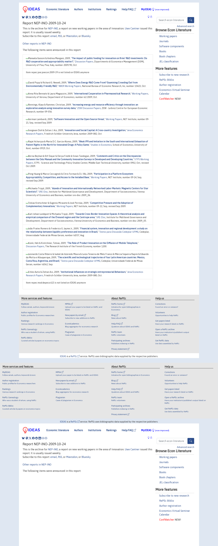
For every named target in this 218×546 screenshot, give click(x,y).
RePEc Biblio (166, 79)
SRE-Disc (43, 191)
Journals (164, 41)
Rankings (111, 9)
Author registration (170, 84)
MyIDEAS (155, 9)
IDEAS (63, 356)
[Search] (191, 20)
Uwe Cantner (132, 28)
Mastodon (71, 36)
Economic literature (57, 9)
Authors (78, 9)
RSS (60, 36)
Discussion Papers (84, 61)
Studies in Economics (101, 145)
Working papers (168, 36)
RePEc (75, 356)
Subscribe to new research (174, 74)
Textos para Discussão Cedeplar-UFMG (119, 232)
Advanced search (185, 26)
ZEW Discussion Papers (89, 108)
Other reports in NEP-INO (37, 43)
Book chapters (167, 56)
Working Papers (140, 93)
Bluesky (86, 36)
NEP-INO (53, 28)
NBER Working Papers (70, 86)
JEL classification (169, 61)
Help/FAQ (129, 9)
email (53, 36)
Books (162, 51)
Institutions (94, 9)
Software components (171, 46)
